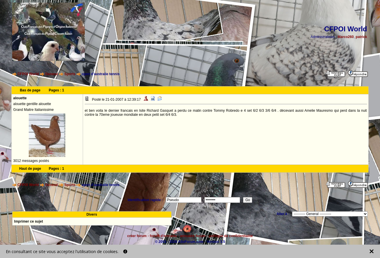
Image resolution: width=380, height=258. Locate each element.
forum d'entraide (163, 236)
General (51, 74)
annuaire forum (193, 236)
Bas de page (30, 90)
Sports (69, 74)
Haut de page (30, 169)
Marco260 (346, 37)
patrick (361, 37)
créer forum (137, 236)
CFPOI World (28, 74)
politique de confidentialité (231, 236)
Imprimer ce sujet (28, 221)
